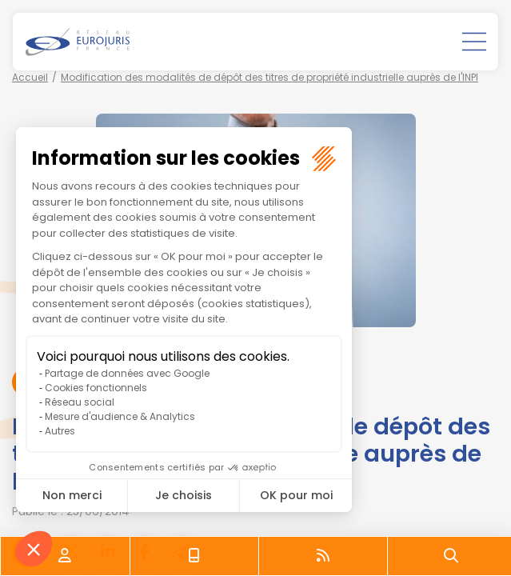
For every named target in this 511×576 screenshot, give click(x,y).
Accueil (30, 77)
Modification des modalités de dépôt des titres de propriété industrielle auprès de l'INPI (269, 77)
